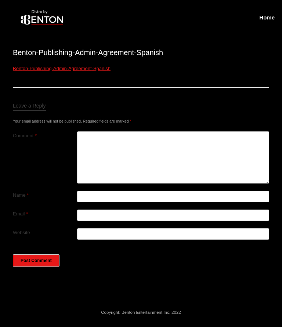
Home (267, 17)
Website (21, 232)
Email (20, 214)
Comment (25, 135)
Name (21, 195)
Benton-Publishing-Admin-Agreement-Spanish (62, 68)
